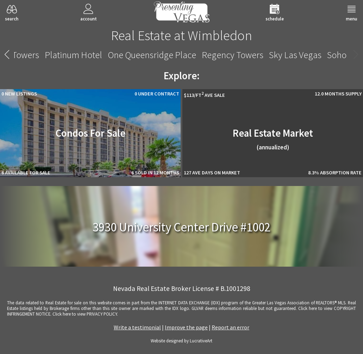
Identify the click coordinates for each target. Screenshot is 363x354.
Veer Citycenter (172, 55)
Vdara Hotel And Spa (99, 55)
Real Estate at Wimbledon (181, 35)
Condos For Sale (90, 133)
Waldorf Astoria (259, 55)
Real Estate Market (273, 139)
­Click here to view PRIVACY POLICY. (85, 314)
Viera (216, 55)
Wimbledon (317, 55)
